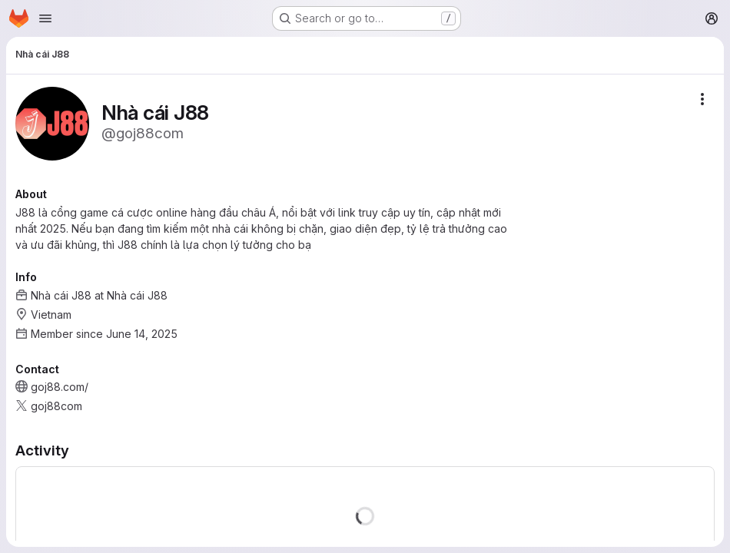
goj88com (56, 405)
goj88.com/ (59, 386)
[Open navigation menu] (45, 18)
